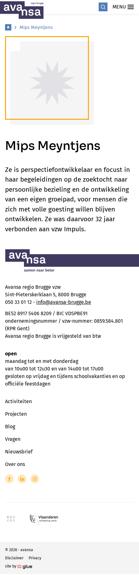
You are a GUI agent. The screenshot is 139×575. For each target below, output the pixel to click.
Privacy (35, 558)
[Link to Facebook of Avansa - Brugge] (9, 478)
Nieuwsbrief (18, 452)
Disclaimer (14, 558)
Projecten (16, 414)
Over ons (15, 464)
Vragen (12, 439)
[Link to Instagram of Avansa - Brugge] (34, 478)
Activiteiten (18, 401)
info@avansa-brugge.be (63, 302)
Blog (10, 427)
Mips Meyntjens (36, 27)
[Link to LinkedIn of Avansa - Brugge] (22, 478)
